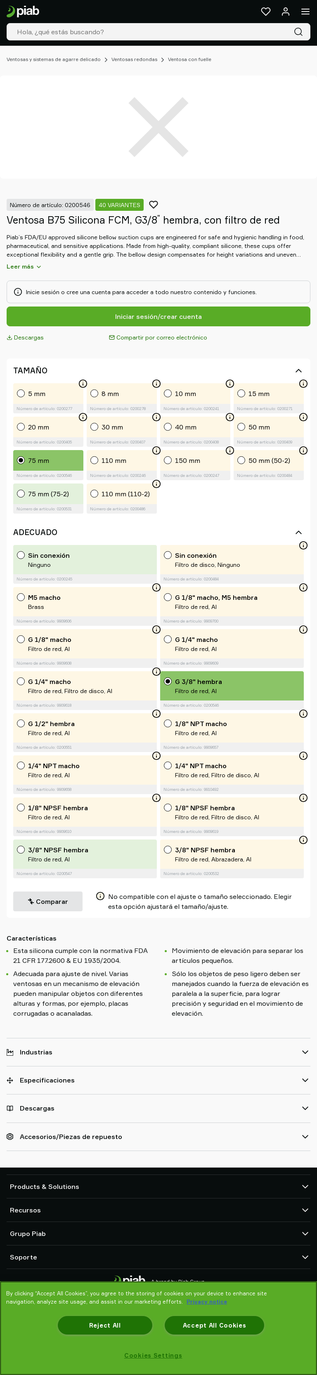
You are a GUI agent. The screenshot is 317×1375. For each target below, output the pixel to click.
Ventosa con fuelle (189, 59)
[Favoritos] (266, 11)
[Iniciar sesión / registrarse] (286, 11)
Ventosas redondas (134, 59)
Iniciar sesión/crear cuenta (158, 316)
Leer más (24, 266)
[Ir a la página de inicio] (23, 12)
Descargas (25, 337)
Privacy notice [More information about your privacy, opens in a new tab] (207, 1301)
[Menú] (305, 11)
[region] (158, 1328)
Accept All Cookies (214, 1325)
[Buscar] (300, 32)
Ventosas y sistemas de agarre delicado (54, 59)
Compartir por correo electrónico (158, 337)
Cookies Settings (153, 1355)
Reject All (105, 1325)
